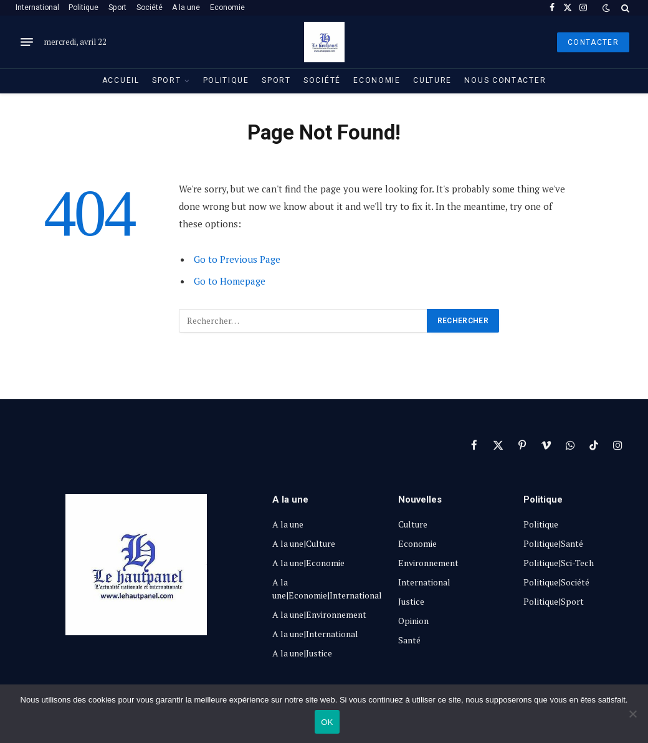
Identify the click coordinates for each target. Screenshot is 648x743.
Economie (227, 7)
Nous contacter (505, 80)
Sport (117, 7)
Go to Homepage (229, 281)
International (37, 7)
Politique (83, 7)
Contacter (593, 42)
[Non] (632, 714)
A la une (186, 7)
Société (149, 7)
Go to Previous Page (237, 259)
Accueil (121, 80)
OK (327, 722)
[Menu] (27, 42)
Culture (432, 80)
